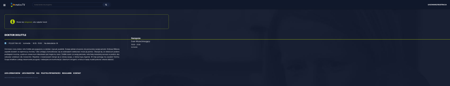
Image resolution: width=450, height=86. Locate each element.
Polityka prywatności (50, 73)
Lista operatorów (12, 73)
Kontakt (77, 73)
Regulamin (67, 73)
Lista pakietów (28, 73)
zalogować (28, 22)
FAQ (37, 73)
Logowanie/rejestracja (437, 5)
